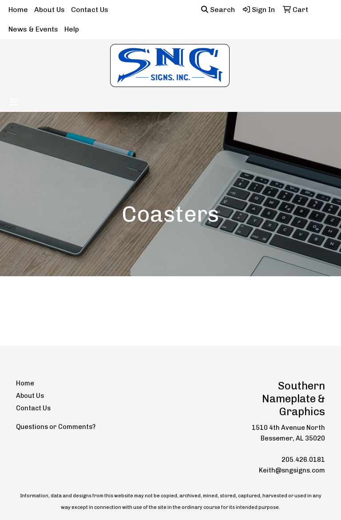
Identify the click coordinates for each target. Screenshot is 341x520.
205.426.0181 (303, 460)
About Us (49, 9)
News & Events (33, 29)
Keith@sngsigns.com (292, 470)
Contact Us (89, 9)
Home (18, 9)
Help (71, 29)
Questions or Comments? (55, 427)
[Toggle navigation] (13, 102)
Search (218, 9)
